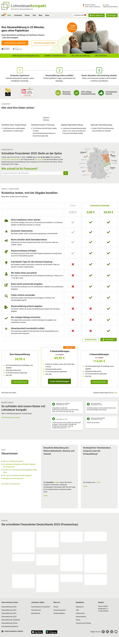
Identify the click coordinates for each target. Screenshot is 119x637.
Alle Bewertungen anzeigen (10, 417)
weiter (45, 496)
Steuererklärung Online (9, 602)
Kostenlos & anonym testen (44, 43)
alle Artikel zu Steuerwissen (10, 484)
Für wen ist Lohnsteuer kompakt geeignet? (17, 475)
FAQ (34, 15)
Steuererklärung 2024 (8, 610)
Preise (27, 15)
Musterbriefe (35, 613)
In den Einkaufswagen (20, 382)
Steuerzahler (39, 159)
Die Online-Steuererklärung (22, 9)
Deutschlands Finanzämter (40, 607)
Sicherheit (18, 15)
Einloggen (111, 15)
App (2, 15)
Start (9, 15)
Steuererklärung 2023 (8, 613)
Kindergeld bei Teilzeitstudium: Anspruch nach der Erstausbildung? (97, 451)
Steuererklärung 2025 (8, 607)
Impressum (80, 607)
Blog (40, 15)
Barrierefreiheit (81, 617)
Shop (47, 15)
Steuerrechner (36, 610)
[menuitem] (80, 15)
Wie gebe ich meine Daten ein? (13, 478)
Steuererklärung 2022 (8, 617)
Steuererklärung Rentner (9, 626)
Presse (55, 607)
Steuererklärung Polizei (9, 623)
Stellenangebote (59, 613)
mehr (68, 428)
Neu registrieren (96, 15)
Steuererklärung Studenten (10, 620)
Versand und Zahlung (83, 623)
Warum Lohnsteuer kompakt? (13, 461)
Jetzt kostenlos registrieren (15, 43)
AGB (77, 610)
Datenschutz (80, 613)
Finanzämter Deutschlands (10, 159)
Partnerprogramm (59, 610)
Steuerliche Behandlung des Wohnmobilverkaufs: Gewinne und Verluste (58, 451)
